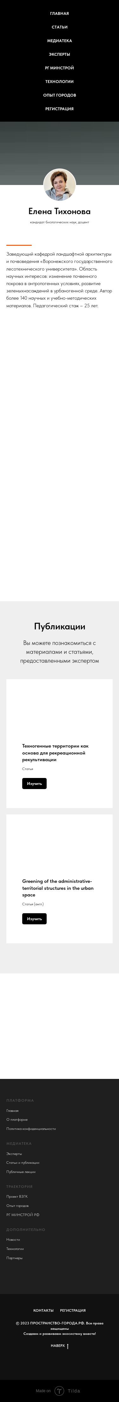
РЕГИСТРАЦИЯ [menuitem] (59, 108)
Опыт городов (17, 1205)
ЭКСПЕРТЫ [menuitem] (59, 54)
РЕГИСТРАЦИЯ (73, 1310)
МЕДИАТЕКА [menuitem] (59, 40)
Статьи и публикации (22, 1162)
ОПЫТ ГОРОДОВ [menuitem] (59, 95)
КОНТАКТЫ (43, 1310)
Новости (13, 1239)
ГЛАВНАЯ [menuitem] (59, 13)
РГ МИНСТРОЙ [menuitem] (59, 68)
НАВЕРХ (60, 1345)
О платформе (17, 1119)
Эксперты (14, 1153)
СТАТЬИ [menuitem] (60, 27)
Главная (12, 1110)
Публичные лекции (21, 1171)
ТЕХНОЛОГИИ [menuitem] (59, 81)
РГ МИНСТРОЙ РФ (22, 1215)
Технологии (15, 1248)
